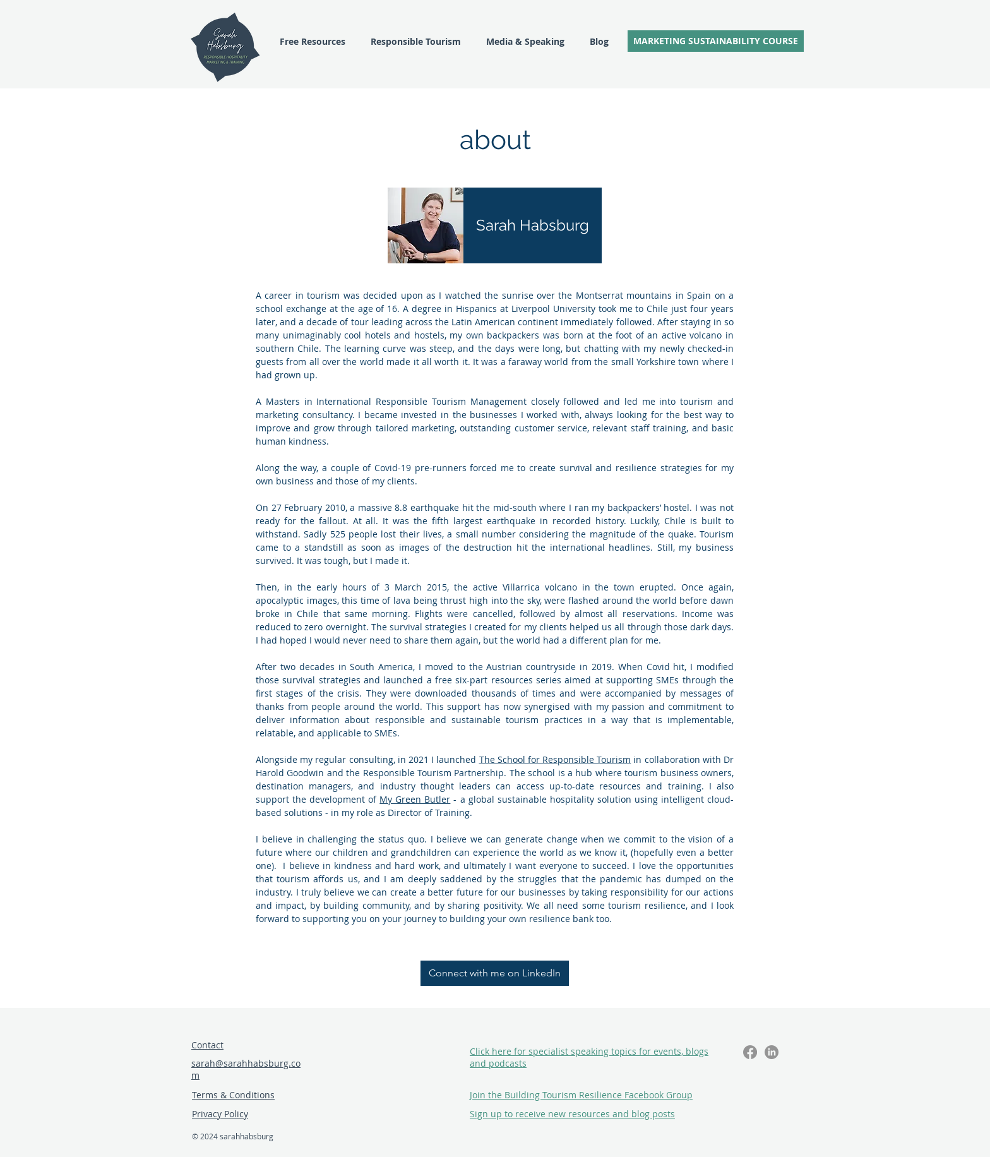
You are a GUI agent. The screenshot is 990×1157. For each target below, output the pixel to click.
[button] (572, 1114)
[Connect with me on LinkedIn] (494, 973)
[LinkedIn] (771, 1052)
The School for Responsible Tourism (555, 759)
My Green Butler (414, 799)
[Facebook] (750, 1052)
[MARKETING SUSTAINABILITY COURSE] (716, 41)
